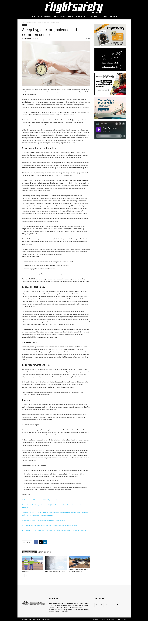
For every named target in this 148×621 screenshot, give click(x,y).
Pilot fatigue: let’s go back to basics (55, 571)
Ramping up (25, 571)
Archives (102, 619)
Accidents (94, 17)
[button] (123, 17)
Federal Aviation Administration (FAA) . (40, 500)
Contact (124, 619)
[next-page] (26, 575)
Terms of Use (110, 619)
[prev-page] (23, 575)
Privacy (118, 619)
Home (33, 17)
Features (47, 17)
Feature (29, 22)
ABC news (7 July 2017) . (49, 525)
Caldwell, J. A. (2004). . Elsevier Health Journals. (43, 520)
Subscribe (113, 17)
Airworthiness (59, 17)
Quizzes (104, 17)
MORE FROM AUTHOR (44, 552)
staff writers (27, 38)
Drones (70, 17)
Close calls (81, 17)
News (40, 17)
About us (95, 619)
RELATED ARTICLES (29, 552)
